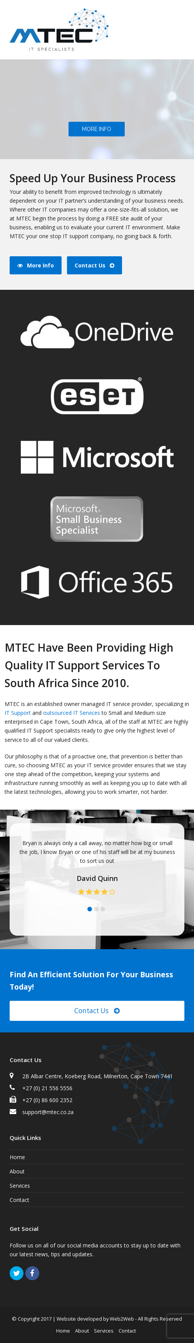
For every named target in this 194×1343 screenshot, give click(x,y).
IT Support (18, 712)
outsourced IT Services (71, 712)
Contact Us (96, 1010)
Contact (19, 1199)
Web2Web (122, 1318)
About (17, 1171)
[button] (180, 29)
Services (20, 1185)
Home (17, 1157)
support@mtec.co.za (48, 1112)
